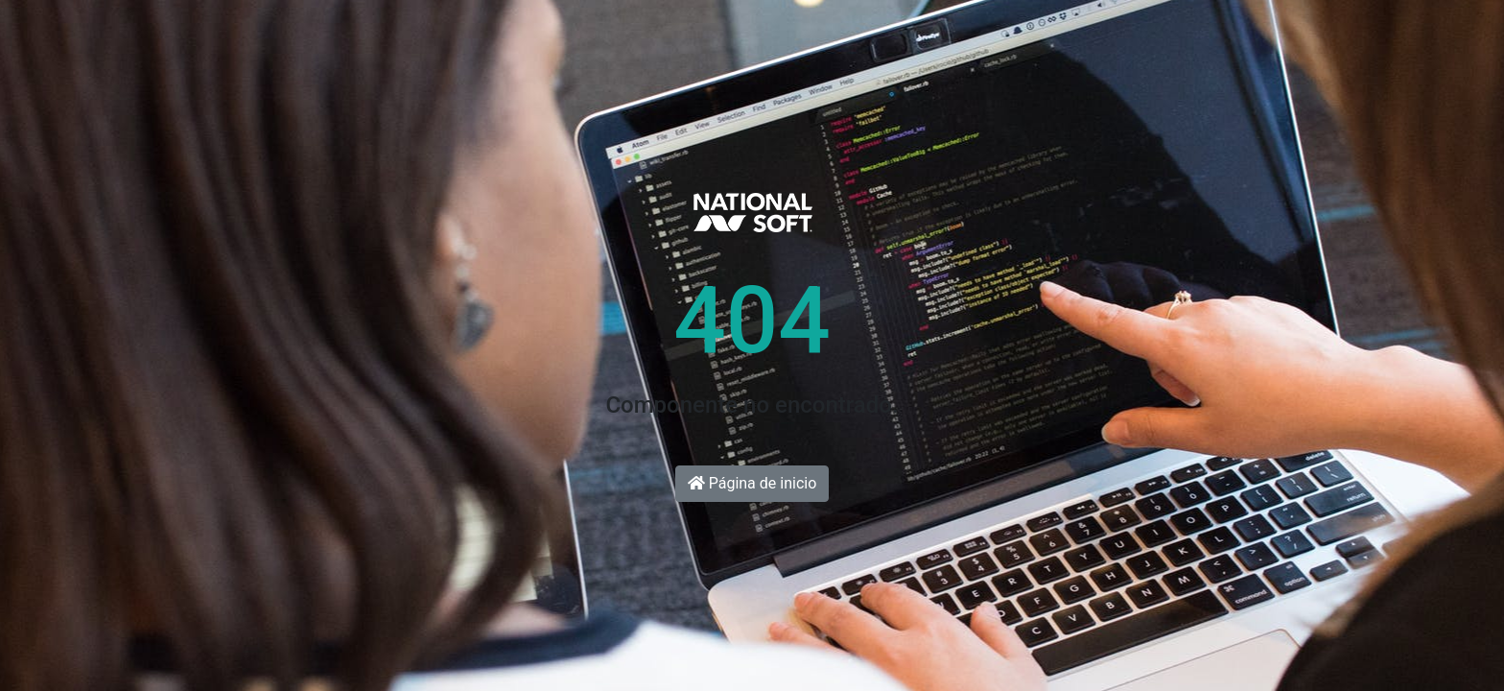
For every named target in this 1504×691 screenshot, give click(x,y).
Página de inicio (752, 483)
